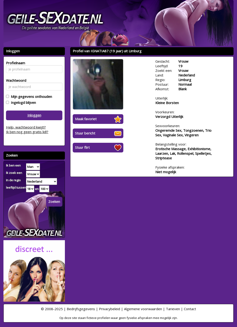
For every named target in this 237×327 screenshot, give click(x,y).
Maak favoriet (86, 119)
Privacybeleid (109, 309)
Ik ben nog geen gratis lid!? (27, 131)
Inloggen (34, 115)
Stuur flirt (82, 147)
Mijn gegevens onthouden (30, 96)
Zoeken (54, 201)
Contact (190, 309)
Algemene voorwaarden (143, 309)
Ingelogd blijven (22, 102)
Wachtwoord (15, 80)
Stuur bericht (85, 133)
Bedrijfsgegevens (81, 309)
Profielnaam (15, 63)
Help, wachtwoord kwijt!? (26, 127)
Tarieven (173, 309)
